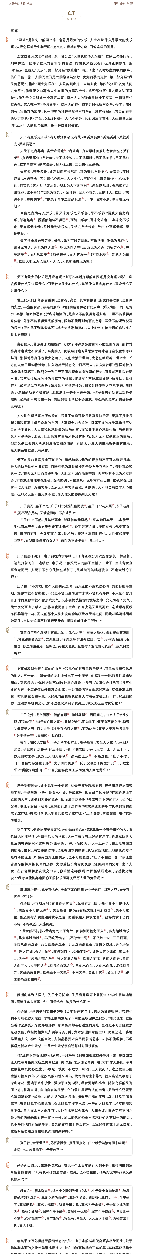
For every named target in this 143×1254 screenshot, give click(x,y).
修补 (122, 3)
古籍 (22, 3)
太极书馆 (14, 3)
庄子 (72, 13)
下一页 (71, 1238)
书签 (29, 3)
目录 (116, 3)
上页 (127, 1238)
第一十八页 (71, 19)
